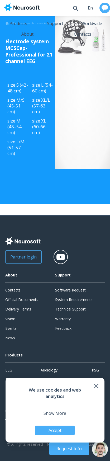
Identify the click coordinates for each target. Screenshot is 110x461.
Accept (55, 430)
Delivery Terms (18, 309)
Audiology (49, 370)
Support (55, 23)
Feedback (63, 328)
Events (11, 328)
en (90, 8)
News (10, 337)
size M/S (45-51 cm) (16, 106)
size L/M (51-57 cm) (16, 147)
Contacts (82, 34)
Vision (10, 318)
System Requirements (74, 299)
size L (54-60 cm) (42, 88)
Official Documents (21, 299)
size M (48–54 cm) (14, 126)
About (27, 34)
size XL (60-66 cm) (39, 126)
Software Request (70, 290)
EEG (8, 370)
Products (18, 23)
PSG (95, 370)
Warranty (63, 318)
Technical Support (70, 309)
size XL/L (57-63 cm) (41, 106)
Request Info (69, 448)
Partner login (23, 257)
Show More (55, 413)
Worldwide (91, 23)
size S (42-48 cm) (17, 88)
